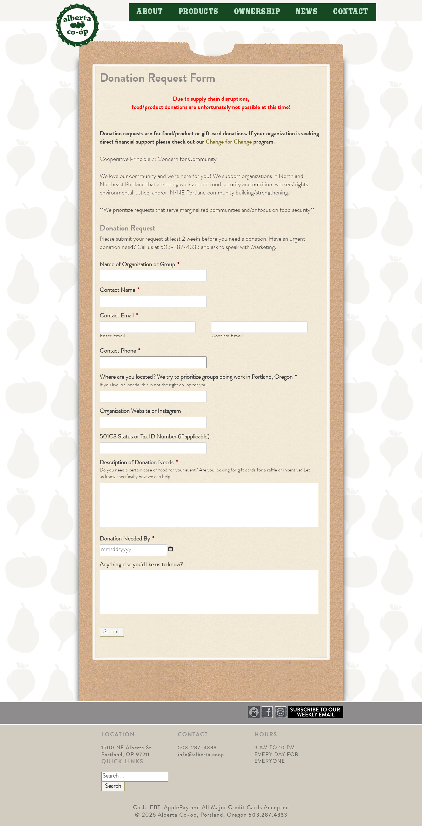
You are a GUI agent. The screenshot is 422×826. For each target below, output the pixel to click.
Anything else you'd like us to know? (141, 565)
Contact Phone (120, 351)
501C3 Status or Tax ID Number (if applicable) (154, 437)
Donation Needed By (127, 539)
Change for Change (228, 142)
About (150, 12)
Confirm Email (227, 336)
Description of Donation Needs (139, 463)
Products (199, 12)
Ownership (257, 12)
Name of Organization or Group (139, 265)
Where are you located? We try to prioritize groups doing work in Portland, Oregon (198, 378)
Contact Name (119, 291)
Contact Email (119, 316)
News (307, 12)
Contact (351, 12)
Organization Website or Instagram (140, 412)
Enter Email (112, 336)
